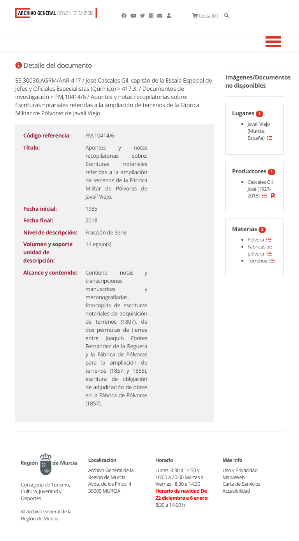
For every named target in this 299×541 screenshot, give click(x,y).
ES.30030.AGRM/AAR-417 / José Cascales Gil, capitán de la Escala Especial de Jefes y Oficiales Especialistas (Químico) (113, 85)
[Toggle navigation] (283, 41)
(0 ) (205, 15)
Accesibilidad (236, 490)
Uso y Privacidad (240, 470)
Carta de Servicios (241, 483)
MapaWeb (234, 477)
